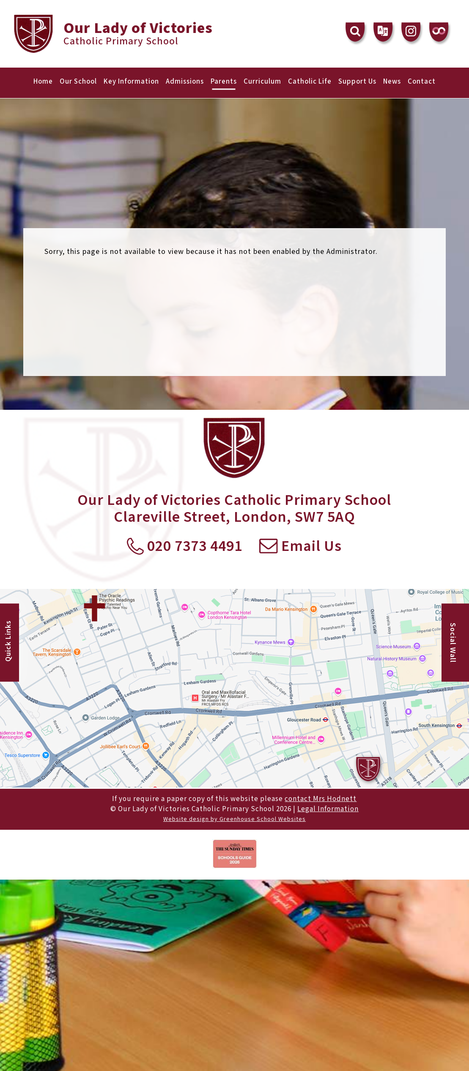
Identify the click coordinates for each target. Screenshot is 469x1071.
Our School (78, 81)
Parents (224, 81)
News (392, 81)
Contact (422, 81)
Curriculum (262, 81)
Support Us (357, 81)
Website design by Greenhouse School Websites (234, 819)
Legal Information (328, 809)
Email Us (300, 546)
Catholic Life (310, 81)
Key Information (131, 81)
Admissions (185, 81)
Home (43, 81)
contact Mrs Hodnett (321, 799)
